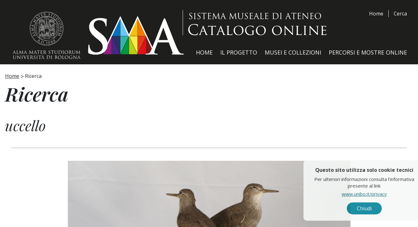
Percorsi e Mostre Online (368, 52)
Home (376, 13)
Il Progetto (238, 52)
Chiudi (377, 208)
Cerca (400, 13)
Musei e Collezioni (293, 52)
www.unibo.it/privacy (377, 194)
